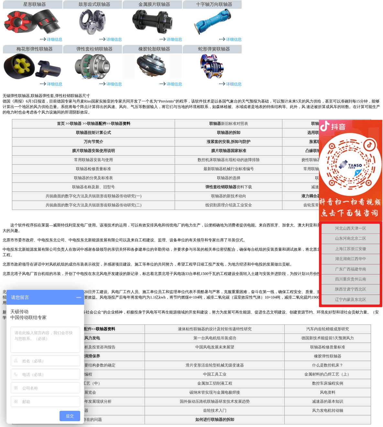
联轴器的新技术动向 (228, 196)
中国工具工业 (214, 374)
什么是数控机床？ (327, 365)
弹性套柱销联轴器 (94, 49)
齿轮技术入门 (214, 410)
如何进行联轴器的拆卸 (214, 419)
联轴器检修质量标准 (93, 169)
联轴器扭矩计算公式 (93, 132)
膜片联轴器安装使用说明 (93, 150)
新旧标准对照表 (228, 123)
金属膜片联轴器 (154, 4)
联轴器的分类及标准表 (93, 178)
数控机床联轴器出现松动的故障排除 (229, 160)
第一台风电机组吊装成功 (214, 338)
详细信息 (54, 39)
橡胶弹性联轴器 (327, 356)
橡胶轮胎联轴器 (154, 49)
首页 (61, 123)
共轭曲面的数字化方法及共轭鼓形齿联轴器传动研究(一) (93, 196)
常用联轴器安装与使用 (93, 160)
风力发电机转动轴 (327, 410)
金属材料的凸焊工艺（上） (327, 374)
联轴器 (76, 123)
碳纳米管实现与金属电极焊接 (215, 392)
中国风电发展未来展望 (214, 347)
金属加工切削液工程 (214, 383)
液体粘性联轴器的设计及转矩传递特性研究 (215, 329)
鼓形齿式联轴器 (94, 4)
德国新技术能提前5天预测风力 (327, 338)
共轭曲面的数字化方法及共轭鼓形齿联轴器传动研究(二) (93, 205)
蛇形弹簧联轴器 (214, 49)
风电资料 (327, 392)
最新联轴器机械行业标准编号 (228, 169)
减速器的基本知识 (327, 401)
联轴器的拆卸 (228, 132)
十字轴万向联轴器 (214, 4)
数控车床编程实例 (327, 383)
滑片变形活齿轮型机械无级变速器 (215, 365)
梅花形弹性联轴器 (34, 49)
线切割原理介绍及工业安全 (228, 205)
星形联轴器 (34, 4)
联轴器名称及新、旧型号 (93, 187)
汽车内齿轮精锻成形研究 (327, 329)
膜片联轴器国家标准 (228, 150)
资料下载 (228, 187)
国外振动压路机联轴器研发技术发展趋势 (215, 401)
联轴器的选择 (228, 178)
